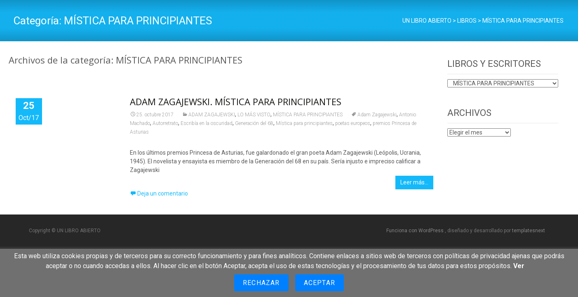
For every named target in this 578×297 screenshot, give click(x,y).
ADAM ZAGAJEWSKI (211, 115)
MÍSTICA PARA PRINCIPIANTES (308, 115)
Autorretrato (165, 123)
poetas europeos (352, 123)
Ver (518, 266)
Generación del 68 (254, 123)
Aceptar (319, 283)
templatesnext (528, 230)
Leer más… (414, 182)
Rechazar (261, 283)
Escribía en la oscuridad (207, 123)
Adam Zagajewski (377, 115)
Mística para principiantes (304, 123)
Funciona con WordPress (415, 230)
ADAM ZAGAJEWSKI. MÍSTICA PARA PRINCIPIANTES (235, 101)
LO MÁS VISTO (253, 115)
